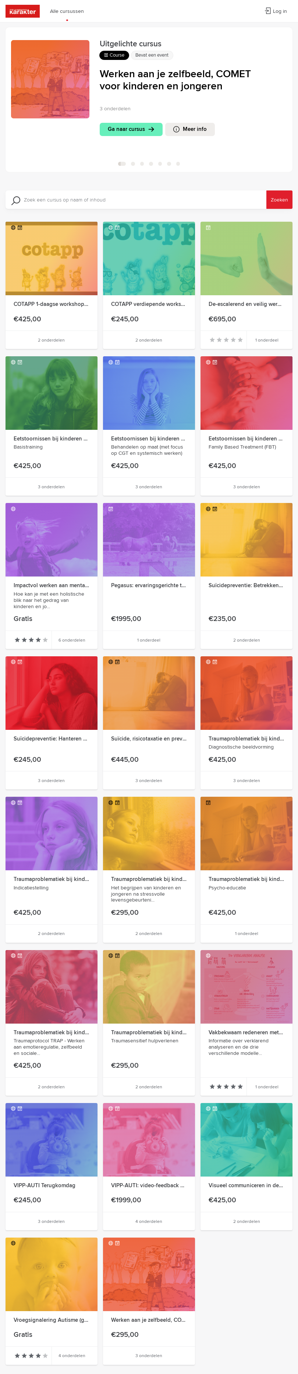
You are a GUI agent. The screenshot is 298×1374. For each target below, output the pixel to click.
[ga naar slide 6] (178, 163)
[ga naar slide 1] (133, 163)
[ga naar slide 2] (142, 163)
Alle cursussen (67, 11)
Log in (276, 11)
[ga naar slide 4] (160, 163)
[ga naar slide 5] (169, 163)
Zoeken (279, 199)
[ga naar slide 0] (122, 163)
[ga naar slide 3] (151, 163)
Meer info (197, 129)
